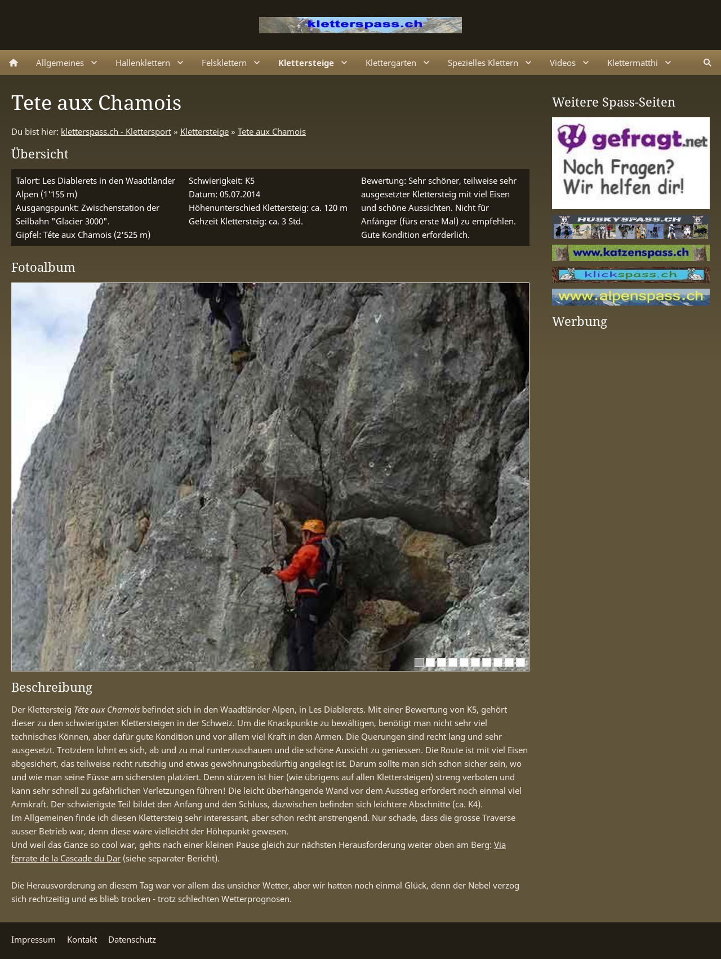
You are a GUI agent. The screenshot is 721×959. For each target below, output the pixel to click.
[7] (486, 662)
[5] (464, 662)
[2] (430, 662)
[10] (520, 662)
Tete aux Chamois (272, 131)
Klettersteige (204, 131)
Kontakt (82, 939)
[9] (509, 662)
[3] (441, 662)
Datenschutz (132, 939)
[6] (475, 662)
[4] (452, 662)
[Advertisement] (597, 506)
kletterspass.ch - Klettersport (116, 131)
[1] (419, 662)
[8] (497, 662)
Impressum (33, 939)
